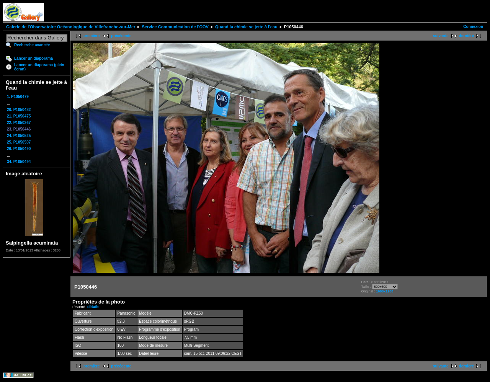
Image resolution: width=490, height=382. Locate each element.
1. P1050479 (18, 97)
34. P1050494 (19, 162)
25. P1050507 (19, 142)
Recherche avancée (32, 45)
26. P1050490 (19, 149)
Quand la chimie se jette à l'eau (246, 26)
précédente (121, 36)
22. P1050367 (19, 123)
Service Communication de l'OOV (175, 26)
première (91, 36)
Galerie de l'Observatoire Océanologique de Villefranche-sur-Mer (70, 26)
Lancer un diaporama (33, 58)
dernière (466, 36)
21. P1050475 (19, 116)
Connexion (473, 26)
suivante (441, 36)
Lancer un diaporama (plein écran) (39, 67)
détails (93, 307)
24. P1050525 (19, 136)
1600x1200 (384, 291)
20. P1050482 (19, 110)
